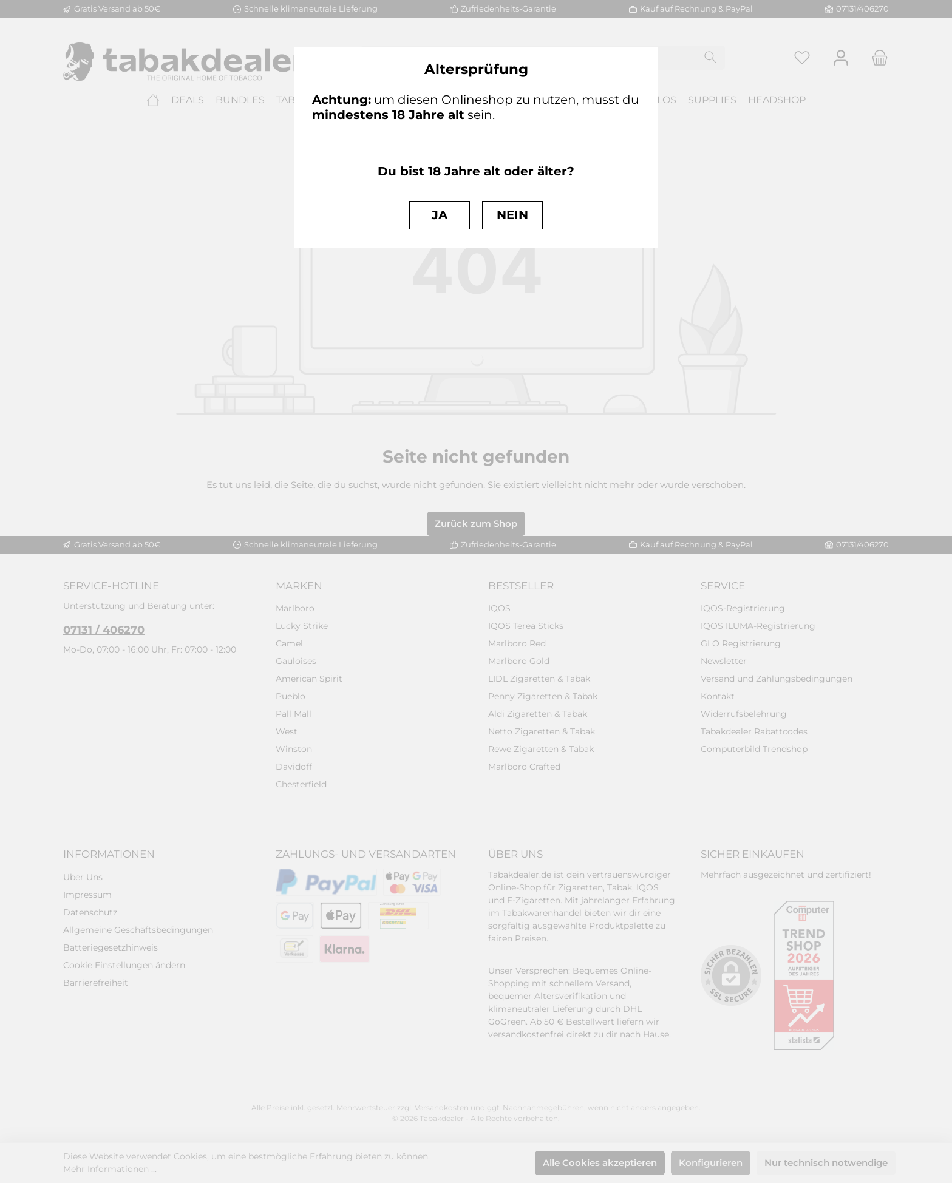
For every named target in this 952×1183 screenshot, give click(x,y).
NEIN (512, 215)
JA (439, 215)
